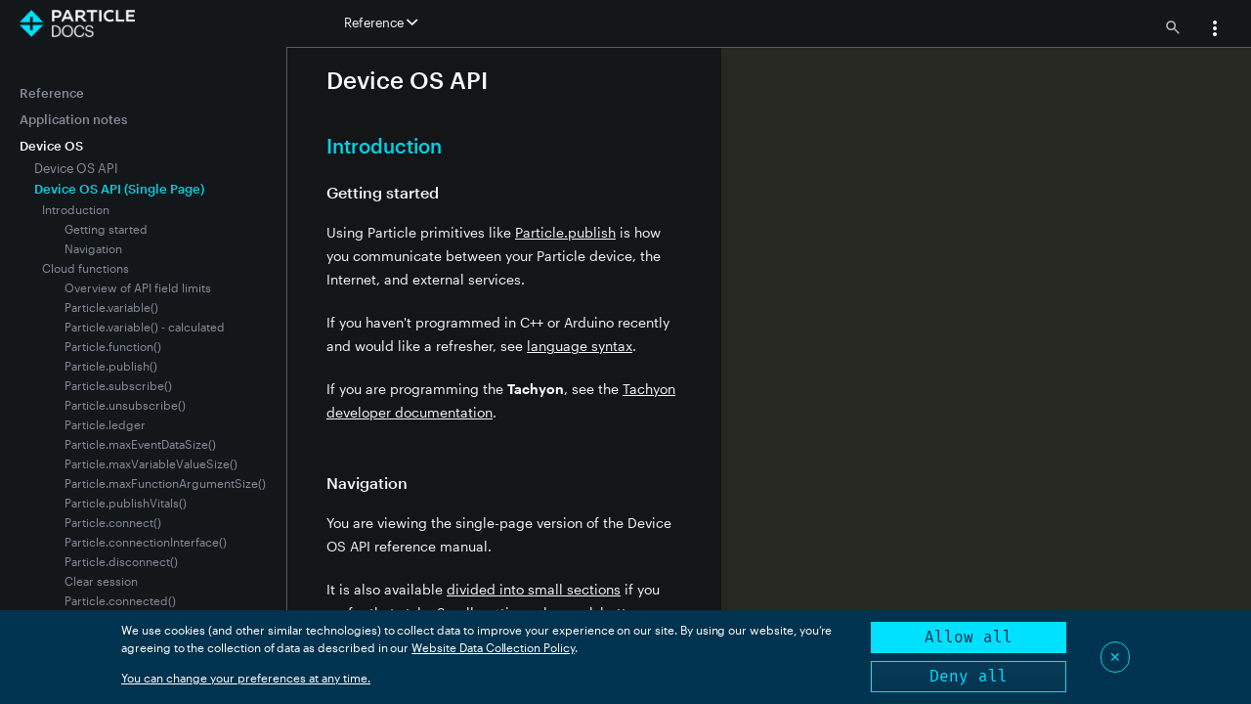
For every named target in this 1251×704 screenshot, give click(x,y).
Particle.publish (565, 232)
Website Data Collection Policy (493, 647)
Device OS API (76, 168)
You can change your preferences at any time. (245, 677)
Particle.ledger (105, 424)
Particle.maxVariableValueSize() (151, 463)
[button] (1215, 30)
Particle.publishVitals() (126, 502)
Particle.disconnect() (121, 561)
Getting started (106, 229)
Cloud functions (85, 268)
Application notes (73, 119)
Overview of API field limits (138, 287)
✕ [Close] (1115, 656)
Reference (52, 93)
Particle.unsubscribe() (125, 405)
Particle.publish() (111, 366)
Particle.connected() (120, 600)
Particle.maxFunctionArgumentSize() (165, 483)
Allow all (969, 637)
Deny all (968, 676)
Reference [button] (380, 22)
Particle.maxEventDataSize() (140, 444)
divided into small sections (534, 589)
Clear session (101, 581)
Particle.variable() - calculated (145, 326)
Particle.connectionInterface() (146, 542)
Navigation (93, 248)
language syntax (579, 345)
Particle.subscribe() (118, 385)
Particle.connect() (113, 522)
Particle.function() (113, 346)
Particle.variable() (111, 307)
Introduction (75, 209)
